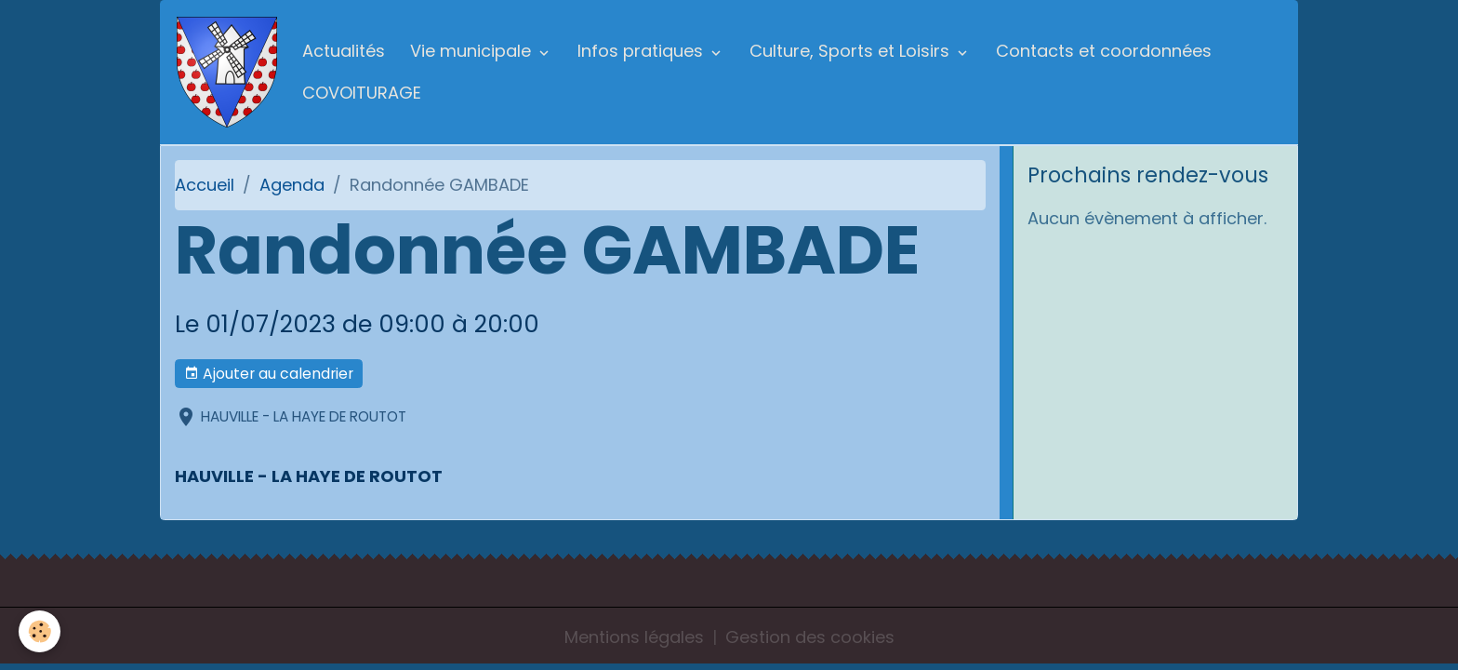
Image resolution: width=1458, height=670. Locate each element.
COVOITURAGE (361, 92)
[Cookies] (39, 631)
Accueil (204, 184)
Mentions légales (634, 637)
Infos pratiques (642, 50)
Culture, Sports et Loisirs (851, 50)
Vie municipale (473, 50)
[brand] (227, 72)
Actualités (343, 50)
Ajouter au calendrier (268, 373)
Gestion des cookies (810, 637)
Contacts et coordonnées (1104, 50)
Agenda (292, 184)
